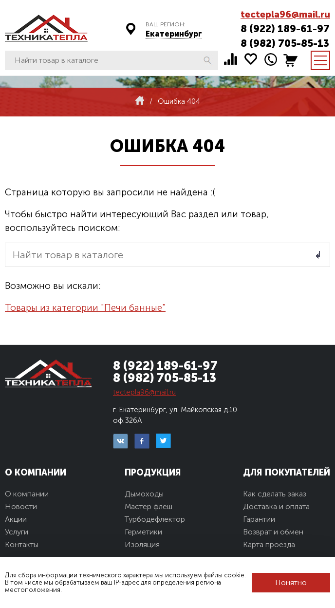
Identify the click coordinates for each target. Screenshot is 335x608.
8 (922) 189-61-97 (285, 28)
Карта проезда (269, 544)
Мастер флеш (148, 506)
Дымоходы (144, 493)
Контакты (21, 544)
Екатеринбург (174, 33)
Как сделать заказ (274, 493)
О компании (27, 493)
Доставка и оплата (276, 506)
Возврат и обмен (273, 531)
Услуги (16, 531)
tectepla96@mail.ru (285, 14)
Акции (16, 519)
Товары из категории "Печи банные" (85, 307)
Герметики (143, 531)
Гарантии (259, 519)
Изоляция (142, 544)
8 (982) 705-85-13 (285, 43)
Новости (21, 506)
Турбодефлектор (155, 519)
